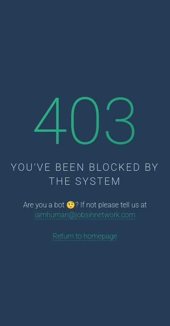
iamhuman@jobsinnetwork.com (84, 215)
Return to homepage (85, 236)
